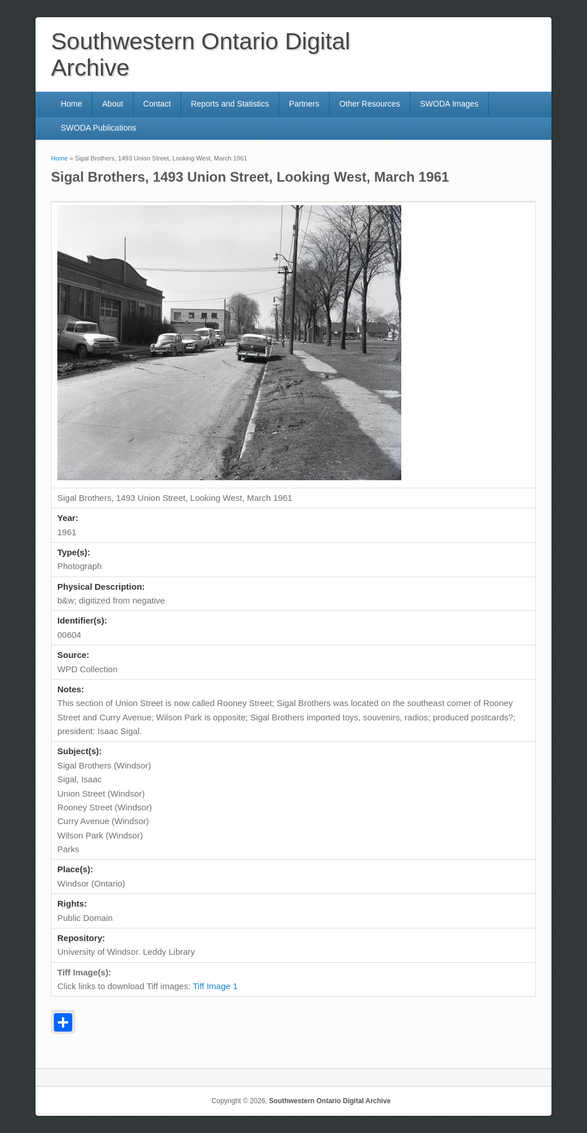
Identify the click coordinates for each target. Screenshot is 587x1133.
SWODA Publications (98, 127)
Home (71, 103)
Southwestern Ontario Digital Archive (329, 1101)
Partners (304, 103)
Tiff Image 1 (215, 986)
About (112, 103)
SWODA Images (449, 103)
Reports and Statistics (230, 103)
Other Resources (369, 103)
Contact (157, 103)
